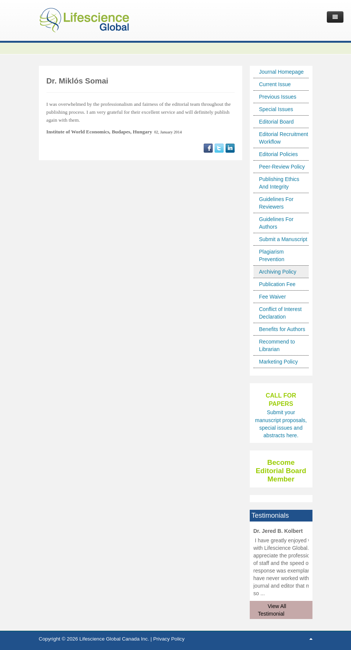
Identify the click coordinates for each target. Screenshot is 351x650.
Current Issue (275, 84)
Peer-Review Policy (282, 167)
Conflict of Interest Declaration (280, 313)
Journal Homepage (281, 72)
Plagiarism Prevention (272, 255)
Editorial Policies (278, 154)
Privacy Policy (168, 639)
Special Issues (276, 109)
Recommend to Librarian (277, 345)
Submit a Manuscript (283, 239)
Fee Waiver (272, 297)
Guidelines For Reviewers (276, 203)
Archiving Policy (278, 272)
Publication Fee (277, 284)
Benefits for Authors (282, 329)
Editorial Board (276, 122)
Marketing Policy (278, 362)
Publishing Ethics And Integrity (279, 183)
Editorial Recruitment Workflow (283, 138)
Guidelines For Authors (276, 223)
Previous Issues (278, 97)
